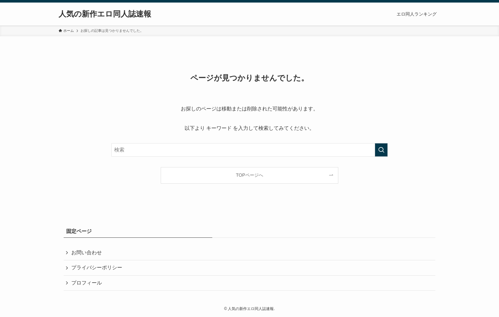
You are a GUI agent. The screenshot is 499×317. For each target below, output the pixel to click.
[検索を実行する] (381, 150)
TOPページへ (249, 175)
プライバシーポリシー (96, 267)
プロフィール (86, 282)
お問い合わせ (86, 252)
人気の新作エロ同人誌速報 (105, 14)
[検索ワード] (249, 150)
